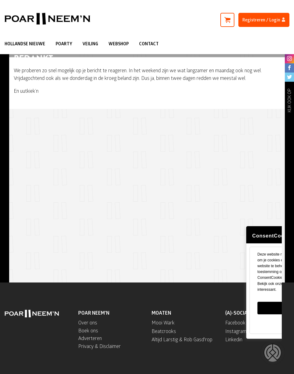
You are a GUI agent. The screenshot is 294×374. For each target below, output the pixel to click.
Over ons (87, 322)
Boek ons (88, 330)
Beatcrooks (164, 331)
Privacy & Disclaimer (99, 346)
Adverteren (90, 338)
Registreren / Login (263, 20)
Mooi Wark (163, 322)
